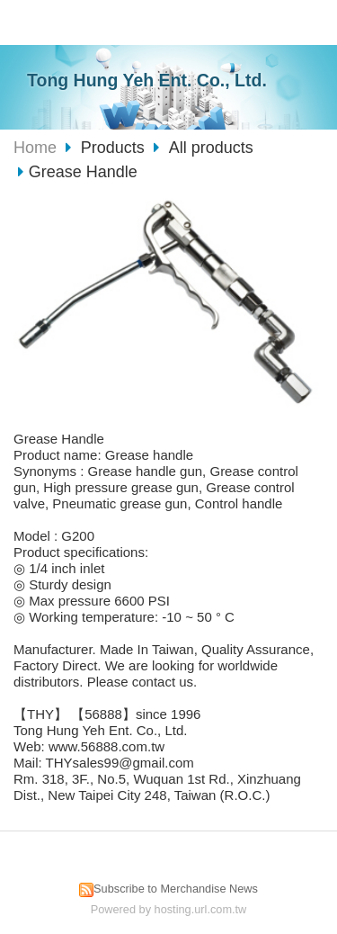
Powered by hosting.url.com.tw (169, 909)
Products (115, 148)
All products (211, 148)
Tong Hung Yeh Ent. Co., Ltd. (147, 80)
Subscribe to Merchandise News (175, 888)
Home (35, 148)
